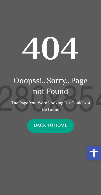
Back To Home (50, 125)
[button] (94, 153)
